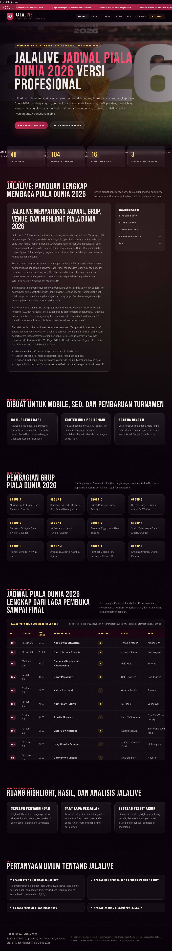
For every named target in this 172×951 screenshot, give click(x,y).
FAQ (129, 16)
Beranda (82, 16)
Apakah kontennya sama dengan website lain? (126, 880)
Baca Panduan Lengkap (67, 125)
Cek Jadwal (157, 16)
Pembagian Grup (140, 215)
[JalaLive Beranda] (26, 16)
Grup (107, 16)
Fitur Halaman (140, 222)
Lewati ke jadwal (9, 2)
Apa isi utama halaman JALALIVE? (36, 880)
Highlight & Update (140, 236)
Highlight (140, 16)
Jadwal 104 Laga (140, 229)
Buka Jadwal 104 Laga (31, 125)
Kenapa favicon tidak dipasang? (35, 907)
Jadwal (119, 16)
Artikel (95, 16)
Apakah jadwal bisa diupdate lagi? (118, 907)
